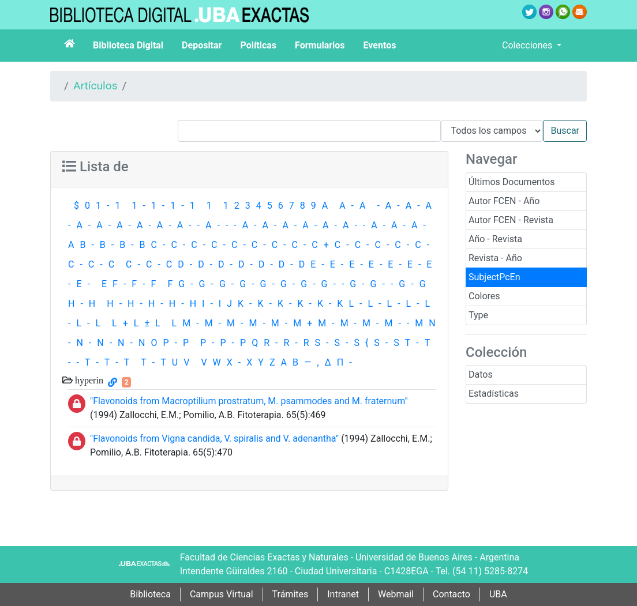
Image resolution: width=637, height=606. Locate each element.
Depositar (202, 45)
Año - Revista (495, 239)
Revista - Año (495, 258)
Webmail (396, 594)
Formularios (319, 45)
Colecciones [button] (528, 45)
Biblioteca (150, 594)
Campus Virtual (221, 594)
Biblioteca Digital (128, 45)
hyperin (88, 380)
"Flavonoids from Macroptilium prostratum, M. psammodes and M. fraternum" (249, 401)
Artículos (95, 85)
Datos (481, 374)
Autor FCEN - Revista (511, 219)
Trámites (290, 594)
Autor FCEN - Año (504, 200)
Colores (484, 296)
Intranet (343, 594)
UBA (498, 594)
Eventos (380, 45)
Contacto (451, 594)
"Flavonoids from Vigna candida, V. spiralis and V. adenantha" (214, 438)
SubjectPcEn (494, 277)
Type (478, 315)
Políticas (258, 45)
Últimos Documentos (511, 181)
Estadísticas (494, 393)
